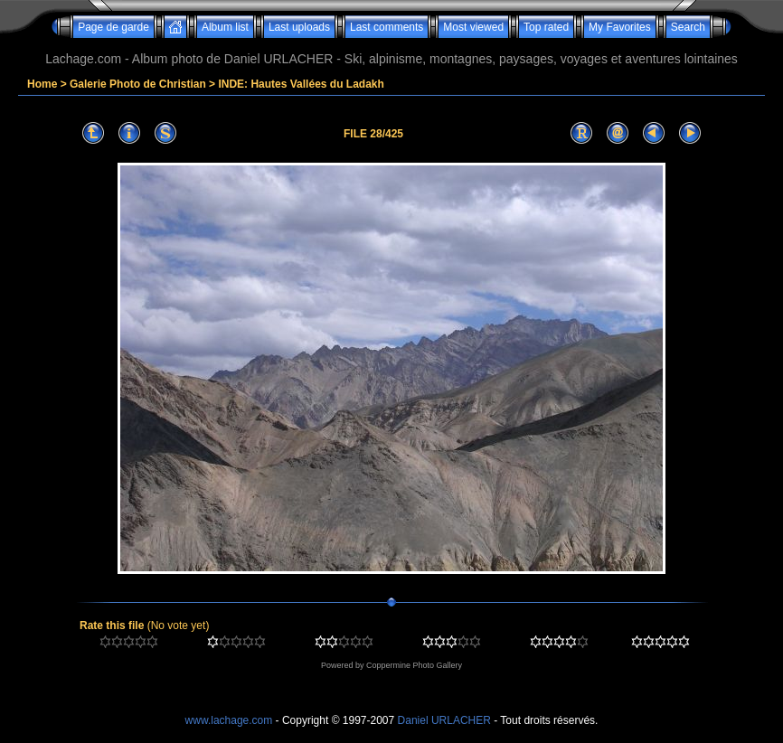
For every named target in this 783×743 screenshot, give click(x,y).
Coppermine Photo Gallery (414, 665)
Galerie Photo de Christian (138, 84)
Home (42, 84)
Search (688, 27)
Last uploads (299, 27)
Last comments (386, 27)
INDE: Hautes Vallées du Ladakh (300, 84)
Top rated (546, 27)
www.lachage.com (229, 720)
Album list (225, 27)
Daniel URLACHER (444, 720)
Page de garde (113, 27)
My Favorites (620, 27)
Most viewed (473, 27)
